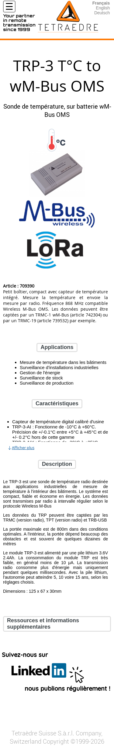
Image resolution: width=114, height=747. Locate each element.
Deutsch (102, 12)
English (103, 7)
